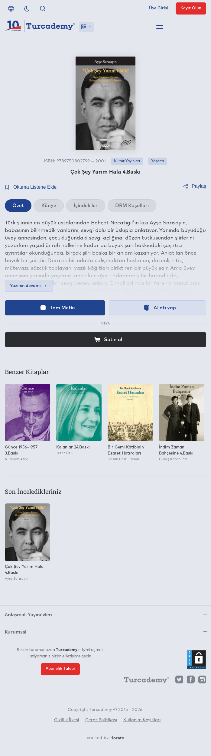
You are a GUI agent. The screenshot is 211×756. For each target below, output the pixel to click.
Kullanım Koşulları (142, 720)
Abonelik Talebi (60, 669)
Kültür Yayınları (127, 161)
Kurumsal (15, 631)
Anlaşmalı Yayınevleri (28, 614)
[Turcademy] (143, 681)
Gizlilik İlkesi (66, 720)
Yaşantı (157, 161)
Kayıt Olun (190, 8)
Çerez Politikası (101, 720)
